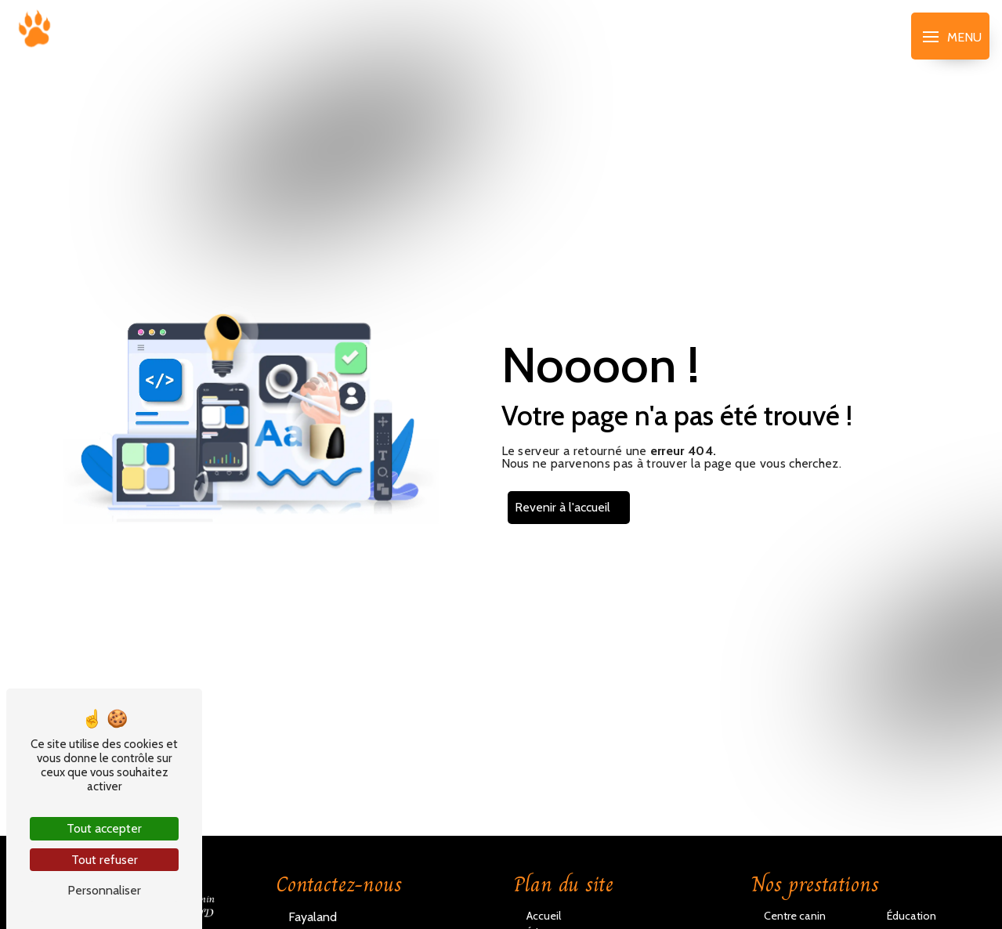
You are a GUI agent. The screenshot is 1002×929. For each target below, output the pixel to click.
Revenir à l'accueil (562, 507)
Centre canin (795, 916)
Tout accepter (104, 828)
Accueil (543, 916)
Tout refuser (104, 859)
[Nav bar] (950, 36)
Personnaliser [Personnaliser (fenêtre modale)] (104, 890)
